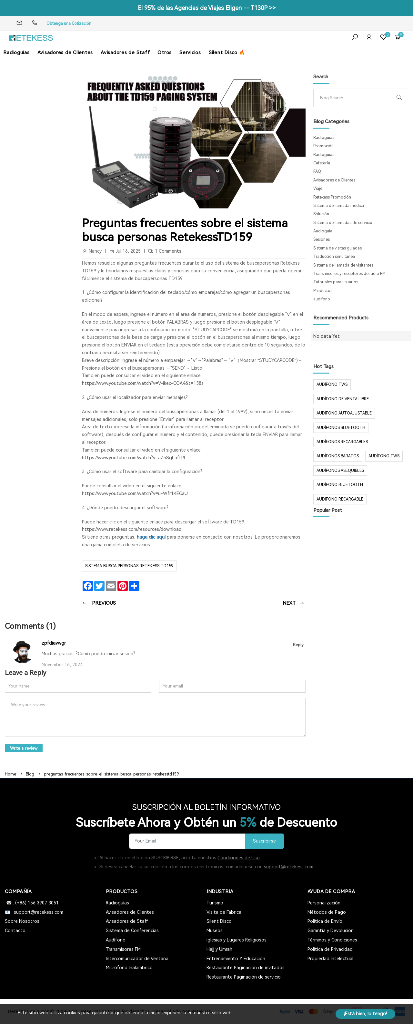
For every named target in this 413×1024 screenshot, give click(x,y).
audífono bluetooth (340, 485)
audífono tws (383, 456)
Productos (322, 290)
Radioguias (323, 154)
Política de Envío (324, 921)
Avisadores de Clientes (65, 52)
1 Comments (168, 251)
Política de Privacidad (330, 949)
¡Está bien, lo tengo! (365, 1013)
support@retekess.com (288, 866)
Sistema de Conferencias (132, 930)
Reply (298, 644)
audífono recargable (340, 499)
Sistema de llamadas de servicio (342, 222)
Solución (321, 214)
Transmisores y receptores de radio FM (349, 273)
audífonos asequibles (340, 470)
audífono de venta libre (343, 399)
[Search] (355, 98)
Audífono (116, 939)
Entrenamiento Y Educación (235, 958)
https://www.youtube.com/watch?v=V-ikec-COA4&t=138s (143, 383)
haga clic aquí (151, 537)
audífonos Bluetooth (341, 427)
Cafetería (321, 163)
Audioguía (322, 231)
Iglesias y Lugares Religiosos (236, 939)
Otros (164, 52)
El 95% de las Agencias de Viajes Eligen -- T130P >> (207, 8)
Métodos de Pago (326, 912)
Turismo (214, 902)
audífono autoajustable (344, 413)
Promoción (323, 146)
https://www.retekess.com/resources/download (132, 529)
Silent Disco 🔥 (227, 52)
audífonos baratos (338, 456)
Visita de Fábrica (223, 912)
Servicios (190, 52)
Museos (214, 930)
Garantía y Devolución (330, 930)
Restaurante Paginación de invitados (245, 967)
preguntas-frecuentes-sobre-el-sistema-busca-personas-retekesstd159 (111, 774)
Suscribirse (264, 841)
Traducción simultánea (334, 256)
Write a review (23, 748)
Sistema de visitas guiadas (337, 248)
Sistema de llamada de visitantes (343, 265)
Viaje (317, 188)
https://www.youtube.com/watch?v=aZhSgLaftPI (133, 457)
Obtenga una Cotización (68, 23)
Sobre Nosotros (22, 921)
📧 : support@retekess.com (34, 912)
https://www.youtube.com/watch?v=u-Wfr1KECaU (135, 493)
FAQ (317, 171)
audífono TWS (332, 384)
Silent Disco (219, 921)
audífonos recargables (342, 442)
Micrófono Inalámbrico (129, 967)
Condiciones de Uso (238, 857)
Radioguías (16, 52)
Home (10, 774)
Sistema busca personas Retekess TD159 (129, 565)
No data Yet (326, 336)
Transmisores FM (123, 949)
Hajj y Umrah (219, 949)
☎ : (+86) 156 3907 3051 (32, 902)
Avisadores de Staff (125, 52)
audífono (321, 299)
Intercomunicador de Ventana (137, 958)
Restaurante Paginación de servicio (243, 977)
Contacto (15, 930)
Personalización (323, 902)
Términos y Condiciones (332, 939)
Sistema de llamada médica (338, 205)
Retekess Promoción (332, 197)
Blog (30, 774)
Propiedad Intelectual (330, 958)
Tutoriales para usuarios (335, 282)
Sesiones (321, 239)
